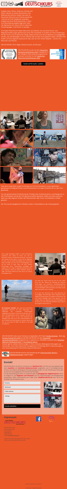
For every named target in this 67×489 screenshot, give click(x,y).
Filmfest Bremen (52, 336)
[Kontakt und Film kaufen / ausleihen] (33, 64)
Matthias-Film (37, 366)
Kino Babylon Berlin (30, 342)
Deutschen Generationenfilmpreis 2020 (33, 51)
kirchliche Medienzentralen (27, 368)
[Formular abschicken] (22, 406)
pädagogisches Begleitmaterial (48, 374)
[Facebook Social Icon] (38, 418)
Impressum (39, 484)
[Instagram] (51, 419)
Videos (58, 4)
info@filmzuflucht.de (45, 377)
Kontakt (27, 484)
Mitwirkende (59, 3)
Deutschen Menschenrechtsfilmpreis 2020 (31, 57)
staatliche (11, 368)
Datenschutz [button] (33, 484)
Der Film (59, 2)
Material (59, 6)
